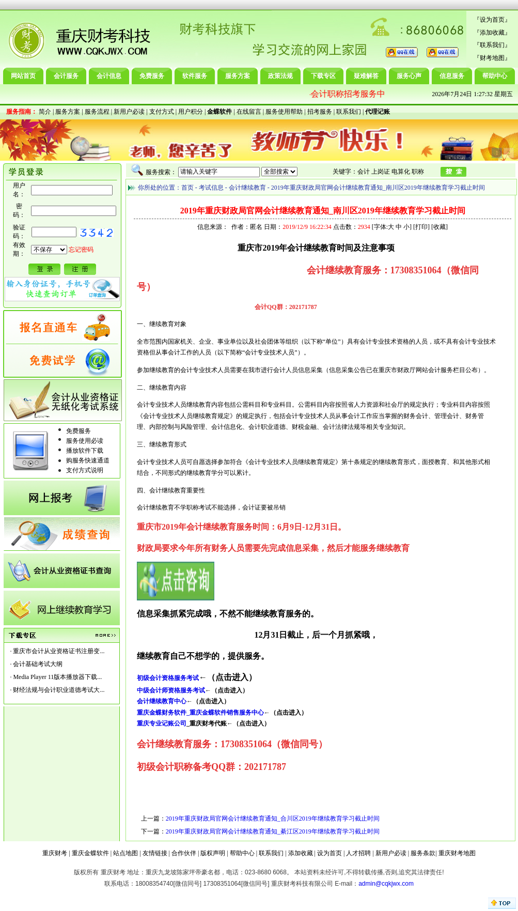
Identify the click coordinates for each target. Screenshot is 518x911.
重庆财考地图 (457, 853)
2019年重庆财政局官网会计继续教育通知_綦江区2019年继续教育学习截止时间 (273, 831)
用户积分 (190, 111)
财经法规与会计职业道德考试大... (58, 689)
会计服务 (66, 76)
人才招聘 (358, 853)
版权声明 (212, 853)
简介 (45, 111)
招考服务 (319, 111)
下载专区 (323, 76)
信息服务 (451, 76)
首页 (187, 187)
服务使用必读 (84, 440)
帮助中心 (494, 76)
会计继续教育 (247, 187)
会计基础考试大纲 (37, 664)
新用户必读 (129, 111)
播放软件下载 (84, 450)
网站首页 (23, 76)
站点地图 (125, 853)
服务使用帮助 (284, 111)
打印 (421, 226)
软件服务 (194, 76)
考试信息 (211, 187)
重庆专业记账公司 (161, 723)
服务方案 (237, 76)
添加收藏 (492, 32)
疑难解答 (366, 76)
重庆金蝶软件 (90, 853)
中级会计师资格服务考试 (171, 690)
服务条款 (423, 853)
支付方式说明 (84, 470)
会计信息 (109, 76)
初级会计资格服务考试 (168, 678)
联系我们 (492, 45)
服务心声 (409, 76)
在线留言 (249, 111)
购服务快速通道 (87, 460)
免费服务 (151, 76)
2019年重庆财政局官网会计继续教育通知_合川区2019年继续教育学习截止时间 (273, 818)
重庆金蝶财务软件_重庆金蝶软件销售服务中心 (200, 712)
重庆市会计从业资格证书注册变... (58, 651)
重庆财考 (54, 853)
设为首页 (492, 19)
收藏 (439, 226)
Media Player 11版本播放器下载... (57, 677)
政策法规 (280, 76)
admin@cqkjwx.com (386, 883)
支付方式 (161, 111)
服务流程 (97, 111)
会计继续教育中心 (161, 701)
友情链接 (155, 853)
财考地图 (492, 57)
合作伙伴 (183, 853)
